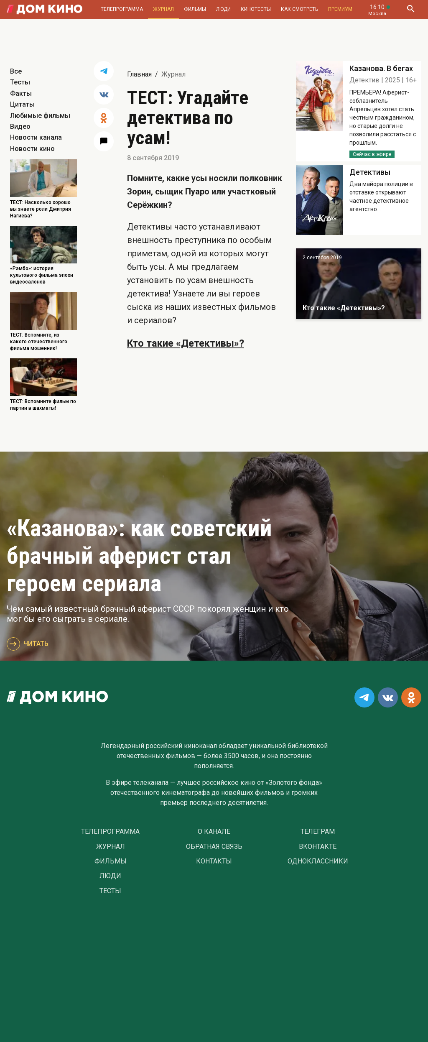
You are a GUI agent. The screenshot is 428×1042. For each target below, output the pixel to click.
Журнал (163, 9)
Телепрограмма (122, 9)
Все (16, 71)
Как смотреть (299, 9)
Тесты (20, 82)
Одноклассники (318, 861)
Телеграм (318, 831)
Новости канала (36, 137)
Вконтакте (317, 846)
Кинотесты (256, 9)
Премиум (340, 9)
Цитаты (22, 104)
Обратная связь (214, 846)
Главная (139, 74)
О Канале (214, 831)
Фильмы (195, 9)
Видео (20, 126)
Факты (21, 93)
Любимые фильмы (40, 116)
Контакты (214, 861)
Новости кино (32, 149)
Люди (223, 9)
